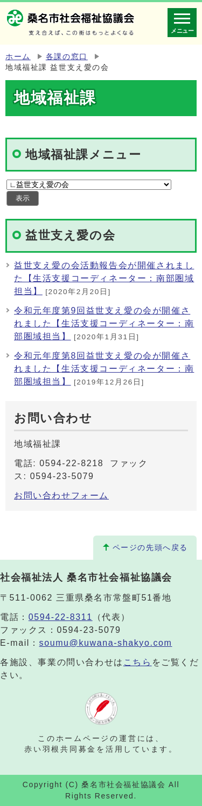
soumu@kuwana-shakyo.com (105, 642)
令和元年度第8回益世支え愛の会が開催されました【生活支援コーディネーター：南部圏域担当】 (104, 368)
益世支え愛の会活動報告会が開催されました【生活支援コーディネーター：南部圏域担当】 (104, 278)
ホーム (18, 57)
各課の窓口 (67, 57)
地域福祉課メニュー (83, 154)
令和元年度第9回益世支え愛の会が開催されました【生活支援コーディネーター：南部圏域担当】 (104, 323)
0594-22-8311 (61, 617)
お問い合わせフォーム (61, 495)
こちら (137, 662)
